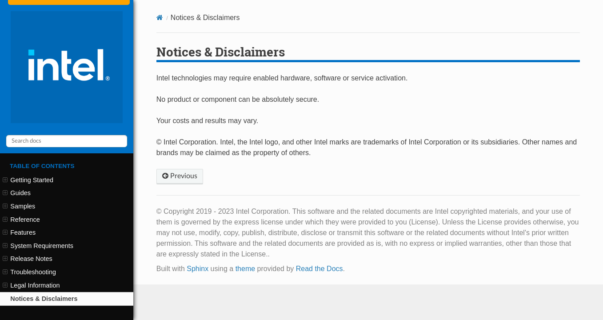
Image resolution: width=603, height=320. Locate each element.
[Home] (159, 17)
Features (19, 232)
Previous (179, 176)
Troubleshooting (29, 272)
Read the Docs (319, 268)
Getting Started (28, 180)
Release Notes (27, 259)
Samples (19, 206)
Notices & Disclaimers (43, 298)
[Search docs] (67, 141)
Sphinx (197, 268)
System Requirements (38, 246)
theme (245, 268)
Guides (17, 193)
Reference (21, 220)
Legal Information (31, 285)
